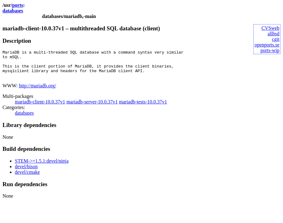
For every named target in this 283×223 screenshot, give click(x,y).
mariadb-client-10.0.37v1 (40, 107)
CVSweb (271, 28)
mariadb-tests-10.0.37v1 (143, 107)
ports (17, 5)
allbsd (273, 33)
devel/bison (26, 172)
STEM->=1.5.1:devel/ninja (42, 166)
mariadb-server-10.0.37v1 (92, 107)
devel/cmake (27, 177)
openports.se (267, 44)
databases (12, 10)
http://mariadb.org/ (37, 91)
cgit (275, 39)
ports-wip (269, 50)
